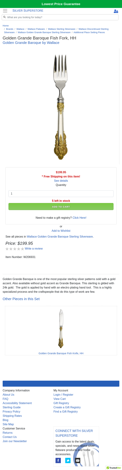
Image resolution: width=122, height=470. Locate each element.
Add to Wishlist (61, 230)
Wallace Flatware (36, 29)
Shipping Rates (12, 415)
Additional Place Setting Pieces (89, 32)
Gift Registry (61, 403)
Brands (9, 29)
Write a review (34, 248)
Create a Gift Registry (67, 407)
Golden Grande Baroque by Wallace (31, 43)
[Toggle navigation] (5, 10)
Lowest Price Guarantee (61, 4)
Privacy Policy (11, 411)
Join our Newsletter (15, 441)
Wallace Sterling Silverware (61, 29)
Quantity (61, 184)
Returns (8, 432)
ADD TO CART (61, 206)
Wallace (20, 29)
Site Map (8, 424)
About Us (8, 394)
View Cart (60, 398)
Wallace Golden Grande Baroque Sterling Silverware (44, 32)
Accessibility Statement (17, 403)
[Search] (60, 17)
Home (6, 25)
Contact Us (10, 436)
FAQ (5, 398)
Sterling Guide (12, 407)
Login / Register (63, 394)
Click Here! (79, 217)
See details (61, 180)
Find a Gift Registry (66, 411)
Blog (5, 420)
